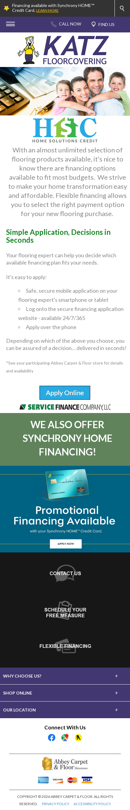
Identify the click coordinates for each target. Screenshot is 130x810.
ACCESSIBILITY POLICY (92, 804)
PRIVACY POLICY (55, 804)
